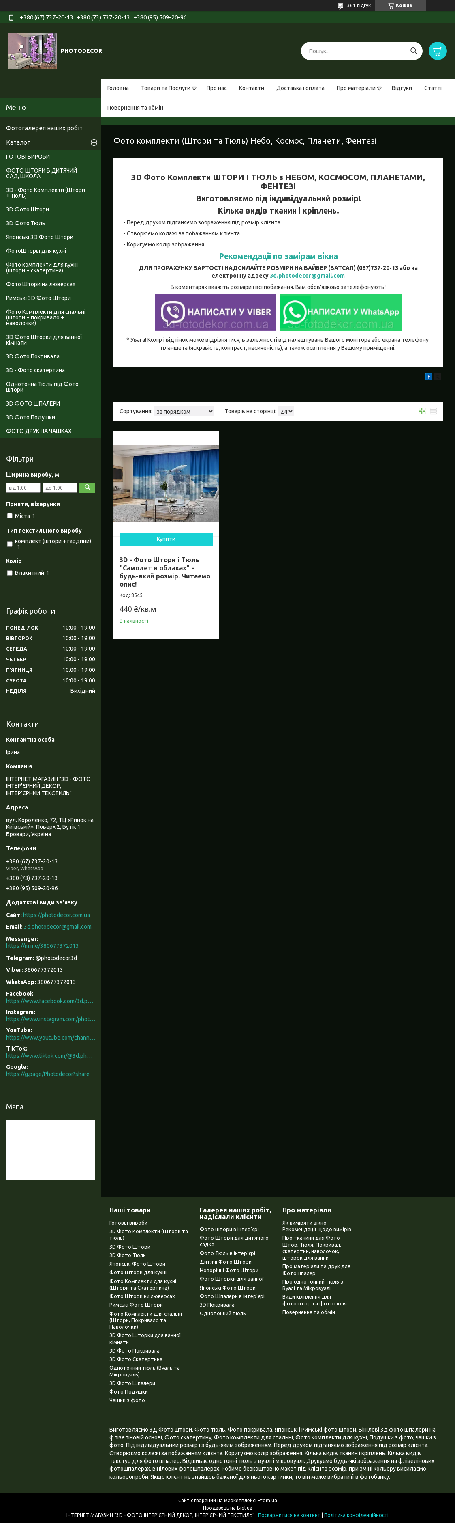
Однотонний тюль (223, 1313)
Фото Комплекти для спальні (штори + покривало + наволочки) (45, 317)
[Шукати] (413, 51)
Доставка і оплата (300, 88)
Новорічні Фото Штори (229, 1270)
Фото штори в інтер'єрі (229, 1229)
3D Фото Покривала (33, 356)
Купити (166, 539)
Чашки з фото (127, 1400)
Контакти (251, 88)
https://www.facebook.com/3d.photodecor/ (50, 1001)
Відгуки (402, 88)
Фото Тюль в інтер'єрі (227, 1253)
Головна (118, 88)
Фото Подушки (128, 1391)
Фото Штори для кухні (138, 1272)
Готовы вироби (128, 1222)
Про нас (217, 88)
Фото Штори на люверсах (40, 284)
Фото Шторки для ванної (232, 1278)
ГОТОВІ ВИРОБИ (28, 156)
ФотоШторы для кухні (36, 251)
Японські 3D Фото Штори (39, 237)
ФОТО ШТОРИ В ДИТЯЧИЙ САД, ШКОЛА (41, 173)
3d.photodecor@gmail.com (307, 275)
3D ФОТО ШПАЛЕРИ (33, 403)
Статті (433, 88)
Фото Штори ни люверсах (142, 1296)
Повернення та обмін (135, 107)
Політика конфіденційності (356, 1515)
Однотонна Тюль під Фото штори (42, 387)
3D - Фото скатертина (35, 370)
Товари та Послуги (165, 88)
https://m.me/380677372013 (42, 946)
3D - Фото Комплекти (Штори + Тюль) (45, 193)
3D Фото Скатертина (135, 1359)
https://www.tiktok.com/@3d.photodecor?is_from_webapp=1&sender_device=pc (50, 1056)
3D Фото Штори (27, 209)
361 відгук (359, 5)
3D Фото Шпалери (132, 1383)
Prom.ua (267, 1500)
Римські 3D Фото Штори (38, 298)
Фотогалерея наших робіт (44, 128)
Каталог (18, 142)
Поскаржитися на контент (289, 1515)
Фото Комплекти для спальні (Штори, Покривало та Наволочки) (145, 1320)
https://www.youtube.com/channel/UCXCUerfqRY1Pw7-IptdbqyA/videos (50, 1037)
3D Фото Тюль (25, 223)
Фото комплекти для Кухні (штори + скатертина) (42, 267)
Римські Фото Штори (136, 1304)
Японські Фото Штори (137, 1263)
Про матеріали (356, 88)
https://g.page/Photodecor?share (48, 1074)
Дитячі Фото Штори (226, 1261)
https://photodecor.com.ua (56, 915)
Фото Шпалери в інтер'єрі (232, 1296)
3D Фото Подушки (30, 417)
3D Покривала (217, 1304)
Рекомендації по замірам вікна (278, 256)
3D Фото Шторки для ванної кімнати (44, 340)
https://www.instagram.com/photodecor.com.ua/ (50, 1019)
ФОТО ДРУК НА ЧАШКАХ (39, 431)
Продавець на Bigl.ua (227, 1507)
